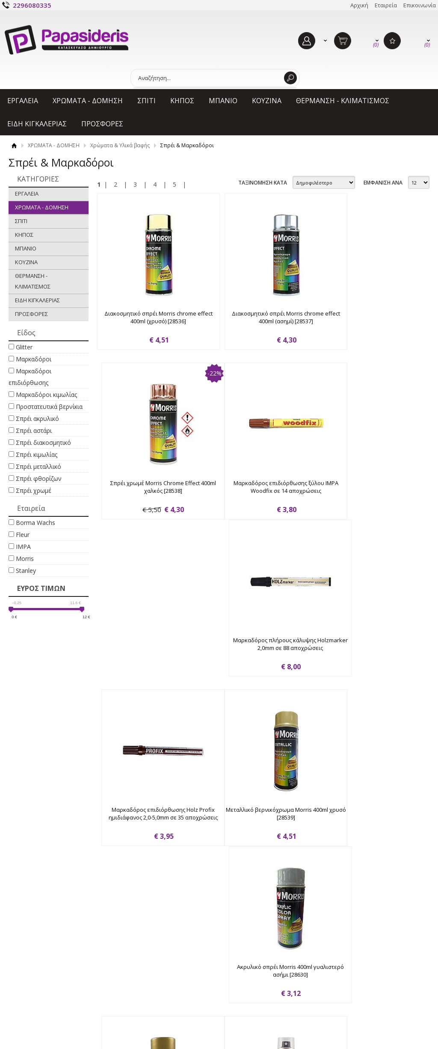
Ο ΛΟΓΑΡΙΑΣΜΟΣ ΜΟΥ (266, 945)
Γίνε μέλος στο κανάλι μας (383, 986)
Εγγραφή (240, 974)
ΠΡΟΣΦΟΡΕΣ (102, 123)
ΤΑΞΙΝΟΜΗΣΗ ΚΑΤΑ (262, 182)
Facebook (363, 959)
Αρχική (359, 5)
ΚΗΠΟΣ (182, 100)
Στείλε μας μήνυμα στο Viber (387, 1000)
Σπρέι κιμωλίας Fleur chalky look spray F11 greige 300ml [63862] (362, 827)
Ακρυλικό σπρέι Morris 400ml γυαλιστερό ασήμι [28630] (255, 657)
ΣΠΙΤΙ (146, 100)
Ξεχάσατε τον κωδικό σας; (262, 987)
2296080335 (32, 5)
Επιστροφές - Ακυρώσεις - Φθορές (168, 998)
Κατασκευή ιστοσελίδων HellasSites (377, 1028)
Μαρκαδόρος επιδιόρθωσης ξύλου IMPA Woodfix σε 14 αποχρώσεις (148, 487)
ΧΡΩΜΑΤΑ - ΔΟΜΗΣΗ (88, 100)
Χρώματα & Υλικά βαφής (120, 145)
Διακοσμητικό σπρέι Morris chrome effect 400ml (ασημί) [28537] (255, 317)
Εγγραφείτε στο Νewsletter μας (192, 914)
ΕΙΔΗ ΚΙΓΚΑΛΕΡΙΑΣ (37, 123)
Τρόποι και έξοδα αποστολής (161, 985)
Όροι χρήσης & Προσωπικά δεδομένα (53, 990)
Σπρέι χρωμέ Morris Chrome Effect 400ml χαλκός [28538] (362, 317)
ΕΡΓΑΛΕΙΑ (22, 100)
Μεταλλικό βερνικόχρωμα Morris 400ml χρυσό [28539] (148, 657)
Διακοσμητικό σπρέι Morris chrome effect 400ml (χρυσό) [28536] (148, 317)
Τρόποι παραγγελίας (151, 958)
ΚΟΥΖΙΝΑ (266, 100)
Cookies (28, 1009)
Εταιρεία (386, 5)
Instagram (363, 972)
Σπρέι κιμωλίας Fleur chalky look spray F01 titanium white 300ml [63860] (148, 827)
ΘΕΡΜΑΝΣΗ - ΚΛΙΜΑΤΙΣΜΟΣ (342, 100)
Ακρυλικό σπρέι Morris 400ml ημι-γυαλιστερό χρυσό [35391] (362, 657)
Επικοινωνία (419, 5)
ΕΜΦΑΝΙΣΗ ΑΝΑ (383, 182)
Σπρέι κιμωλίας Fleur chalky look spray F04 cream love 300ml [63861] (255, 827)
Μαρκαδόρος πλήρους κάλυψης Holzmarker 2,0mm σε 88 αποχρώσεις (255, 487)
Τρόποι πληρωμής (148, 971)
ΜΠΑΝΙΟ (223, 100)
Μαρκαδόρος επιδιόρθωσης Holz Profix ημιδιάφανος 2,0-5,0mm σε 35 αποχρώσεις (362, 491)
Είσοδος (239, 961)
